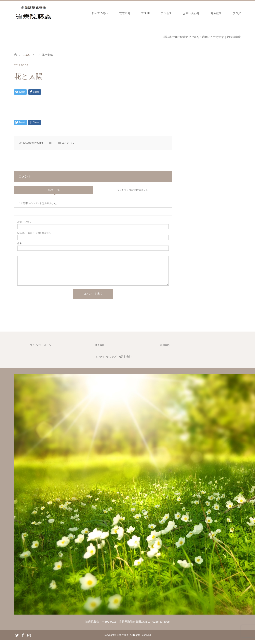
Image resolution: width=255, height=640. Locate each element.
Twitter (17, 635)
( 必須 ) (24, 222)
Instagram (29, 635)
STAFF (145, 13)
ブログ (237, 13)
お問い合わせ (191, 13)
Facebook (22, 635)
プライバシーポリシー (42, 345)
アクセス (166, 13)
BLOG (26, 54)
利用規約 (164, 345)
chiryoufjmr (37, 142)
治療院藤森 (123, 635)
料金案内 (215, 13)
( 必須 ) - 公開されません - (34, 233)
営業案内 (124, 13)
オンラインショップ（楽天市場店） (114, 356)
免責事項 (99, 345)
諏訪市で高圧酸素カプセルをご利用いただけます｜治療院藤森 (202, 36)
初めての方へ (100, 13)
